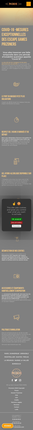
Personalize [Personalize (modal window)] (16, 226)
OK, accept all (16, 219)
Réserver (7, 426)
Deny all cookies (16, 222)
